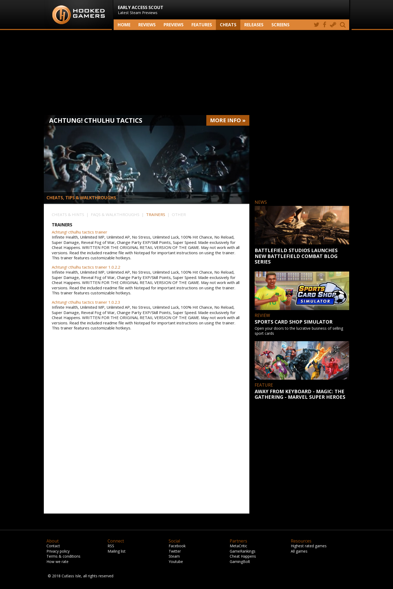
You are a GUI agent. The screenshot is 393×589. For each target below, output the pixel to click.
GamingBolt (240, 561)
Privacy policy (58, 551)
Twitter (175, 551)
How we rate (57, 561)
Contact (53, 545)
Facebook (177, 545)
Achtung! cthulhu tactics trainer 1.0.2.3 (86, 302)
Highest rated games (309, 545)
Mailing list (117, 551)
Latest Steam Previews (140, 10)
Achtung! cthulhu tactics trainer (79, 232)
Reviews (147, 25)
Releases (253, 25)
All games (299, 551)
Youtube (176, 561)
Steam (174, 556)
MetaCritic (238, 545)
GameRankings (242, 551)
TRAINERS (155, 214)
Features (201, 25)
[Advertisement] (196, 72)
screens (280, 25)
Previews (173, 25)
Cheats (228, 25)
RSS (111, 545)
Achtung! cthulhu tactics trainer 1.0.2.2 (86, 267)
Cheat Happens (243, 556)
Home (124, 25)
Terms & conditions (63, 556)
